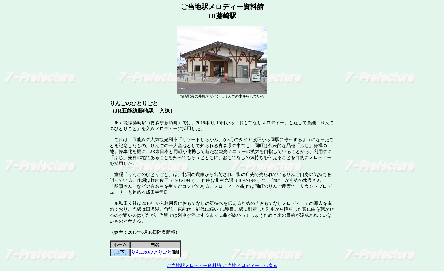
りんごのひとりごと (151, 252)
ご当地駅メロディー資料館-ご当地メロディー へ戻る (222, 265)
